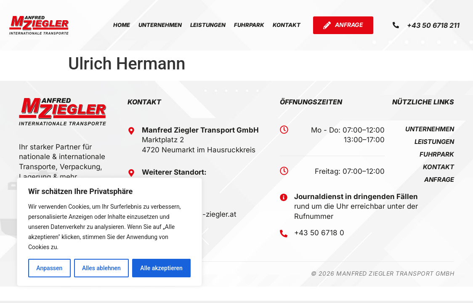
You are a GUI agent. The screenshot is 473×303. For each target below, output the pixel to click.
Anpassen (49, 268)
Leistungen (208, 24)
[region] (109, 232)
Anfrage (439, 179)
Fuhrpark (249, 24)
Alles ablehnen (101, 268)
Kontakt (286, 24)
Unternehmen (160, 24)
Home (121, 24)
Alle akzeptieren (161, 268)
